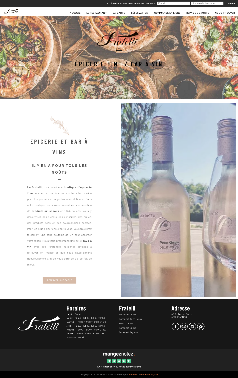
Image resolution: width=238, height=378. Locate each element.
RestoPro (133, 374)
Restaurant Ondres (127, 328)
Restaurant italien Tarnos (130, 319)
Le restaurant (96, 13)
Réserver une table (60, 278)
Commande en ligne (167, 13)
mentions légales (149, 374)
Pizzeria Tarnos (126, 323)
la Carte (119, 13)
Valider (231, 3)
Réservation (139, 13)
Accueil (75, 13)
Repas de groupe (197, 13)
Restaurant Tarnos (127, 314)
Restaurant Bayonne (128, 332)
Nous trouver (225, 13)
